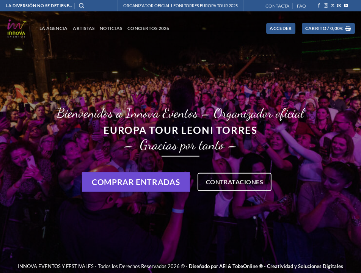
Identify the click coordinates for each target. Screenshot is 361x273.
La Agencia (53, 28)
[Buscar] (81, 6)
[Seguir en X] (333, 5)
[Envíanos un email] (339, 5)
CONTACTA (277, 5)
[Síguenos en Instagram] (326, 5)
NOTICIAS (111, 28)
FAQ (301, 5)
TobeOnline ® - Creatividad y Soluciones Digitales (287, 266)
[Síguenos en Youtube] (346, 5)
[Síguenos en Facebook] (319, 5)
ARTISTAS (83, 28)
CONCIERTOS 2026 (148, 28)
